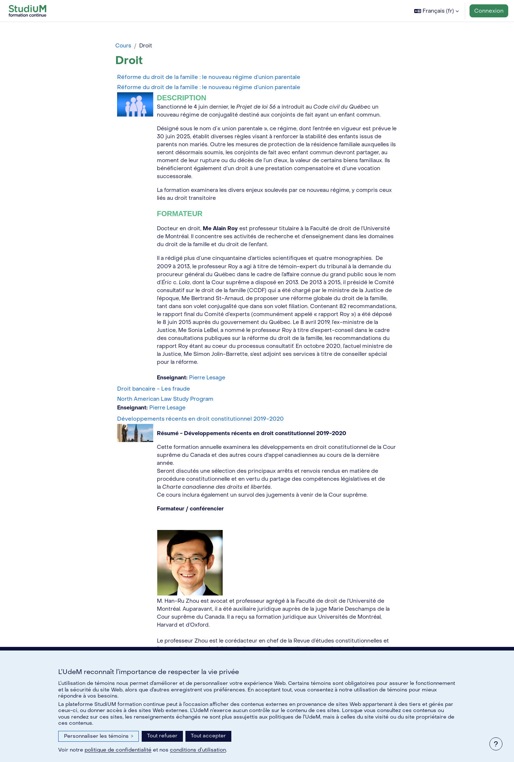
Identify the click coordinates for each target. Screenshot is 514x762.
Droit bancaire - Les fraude (153, 393)
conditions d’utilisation (198, 749)
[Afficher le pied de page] (495, 743)
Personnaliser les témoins (98, 736)
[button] (436, 11)
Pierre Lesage (209, 383)
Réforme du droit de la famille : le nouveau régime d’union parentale (208, 77)
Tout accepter (208, 735)
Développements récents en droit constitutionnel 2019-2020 (200, 424)
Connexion (489, 10)
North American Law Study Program (165, 404)
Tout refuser (162, 735)
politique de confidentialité (118, 749)
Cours (123, 46)
